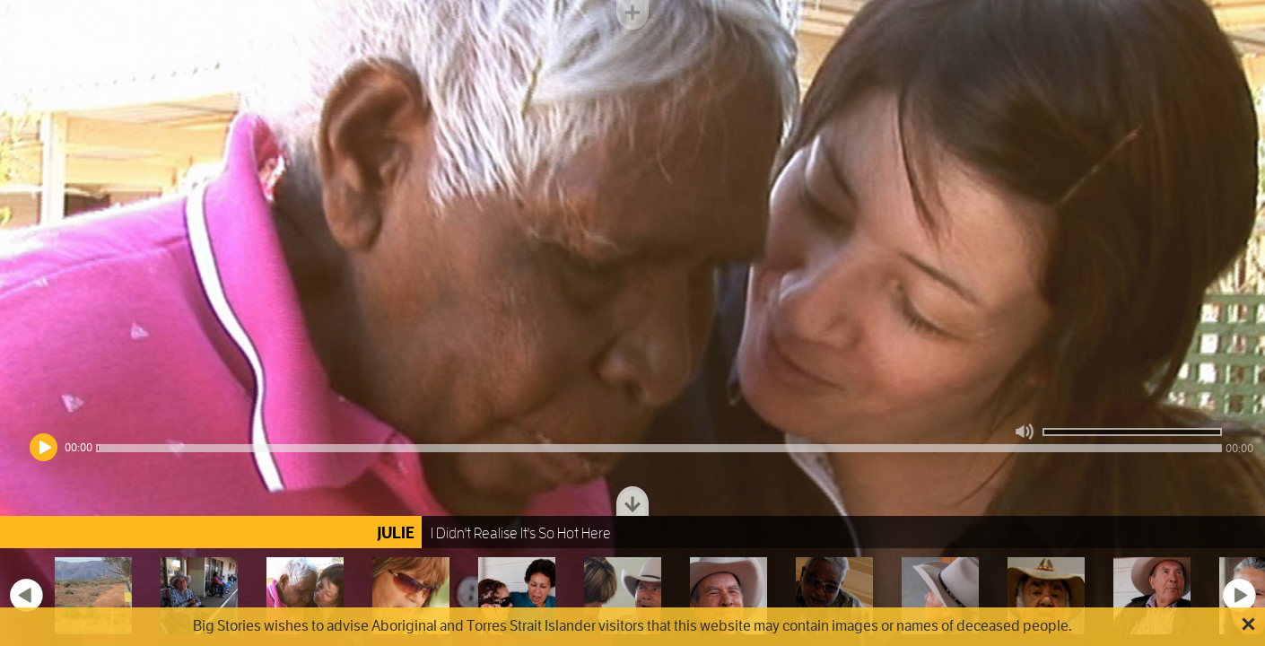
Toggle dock (632, 501)
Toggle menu (632, 15)
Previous (26, 595)
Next (1239, 595)
